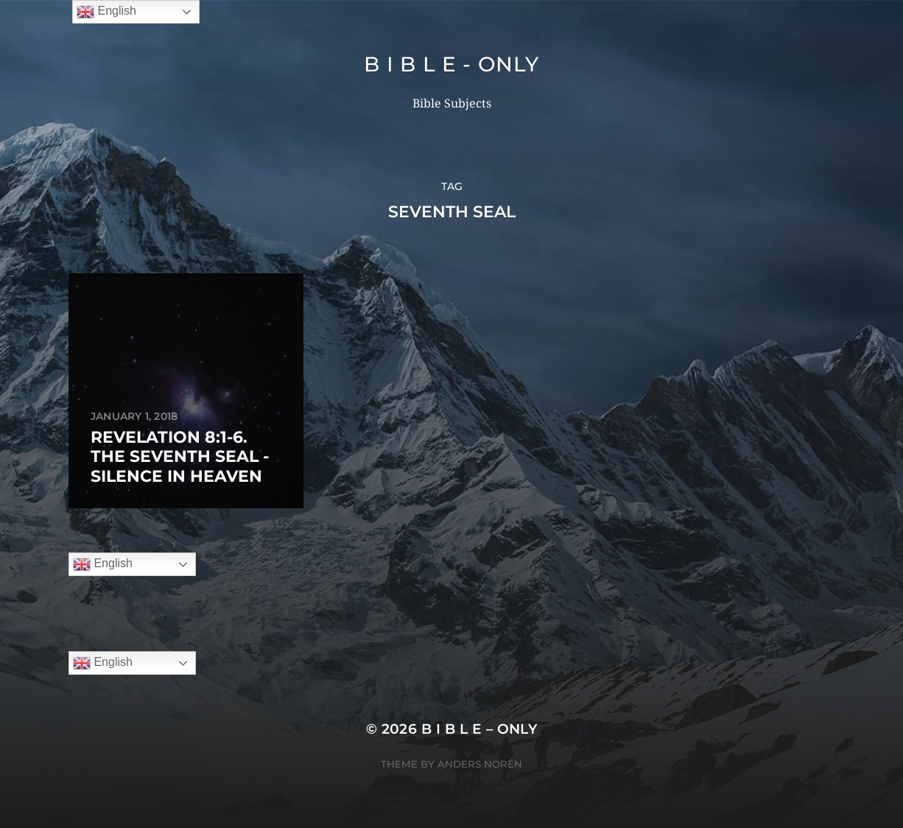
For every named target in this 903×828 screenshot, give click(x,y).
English (103, 564)
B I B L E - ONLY (451, 64)
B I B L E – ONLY (479, 728)
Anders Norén (480, 764)
